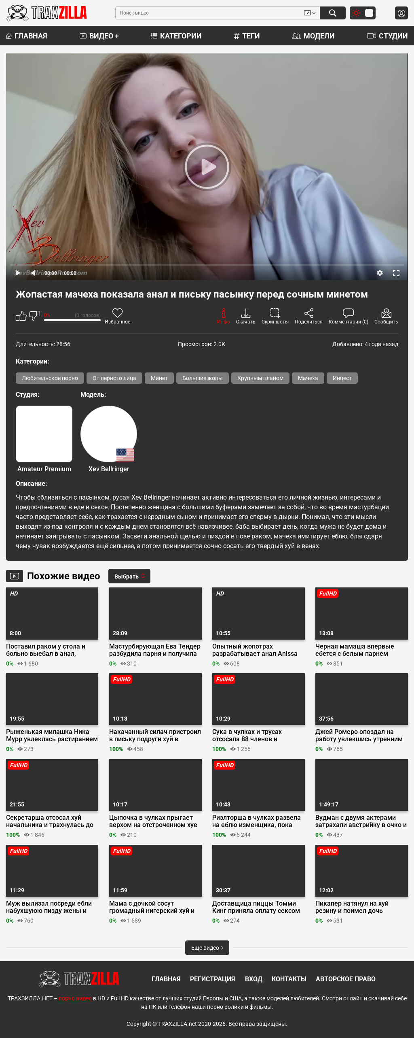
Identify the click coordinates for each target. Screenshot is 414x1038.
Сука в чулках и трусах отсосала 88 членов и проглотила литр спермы (250, 735)
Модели (313, 36)
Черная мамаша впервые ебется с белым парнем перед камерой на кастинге (357, 650)
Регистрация (212, 979)
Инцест (342, 378)
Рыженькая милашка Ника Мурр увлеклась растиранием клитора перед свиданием (52, 735)
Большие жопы (202, 378)
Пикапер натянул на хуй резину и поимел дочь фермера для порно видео (355, 907)
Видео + (99, 36)
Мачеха (308, 378)
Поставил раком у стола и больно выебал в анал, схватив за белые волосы (45, 650)
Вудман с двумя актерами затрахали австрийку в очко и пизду (361, 821)
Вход (253, 979)
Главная (26, 36)
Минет (159, 378)
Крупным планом (260, 378)
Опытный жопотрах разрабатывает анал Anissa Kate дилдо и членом (255, 650)
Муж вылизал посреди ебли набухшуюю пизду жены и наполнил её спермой (49, 907)
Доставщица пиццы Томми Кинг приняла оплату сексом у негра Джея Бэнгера (256, 907)
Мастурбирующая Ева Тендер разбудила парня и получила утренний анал (155, 650)
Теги (247, 36)
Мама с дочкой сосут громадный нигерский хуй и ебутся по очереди (151, 907)
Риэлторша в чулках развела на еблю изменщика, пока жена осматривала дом (256, 821)
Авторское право (346, 979)
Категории (176, 36)
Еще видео (207, 947)
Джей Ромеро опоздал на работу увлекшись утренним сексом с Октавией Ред (359, 735)
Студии (387, 36)
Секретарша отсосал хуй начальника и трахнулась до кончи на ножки (49, 821)
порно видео (75, 998)
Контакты (289, 979)
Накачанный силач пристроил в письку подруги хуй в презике (155, 735)
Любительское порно (50, 378)
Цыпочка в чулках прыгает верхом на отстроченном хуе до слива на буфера (153, 821)
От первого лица (114, 378)
